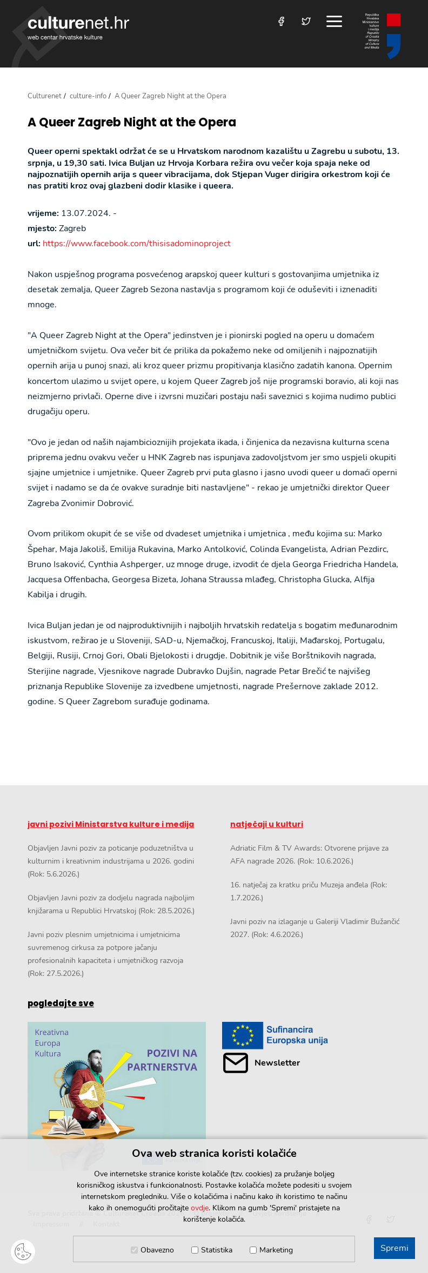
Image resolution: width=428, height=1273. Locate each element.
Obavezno (157, 1250)
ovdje (200, 1208)
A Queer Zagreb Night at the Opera (132, 123)
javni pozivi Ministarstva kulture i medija (111, 824)
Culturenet (45, 96)
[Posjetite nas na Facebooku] (281, 21)
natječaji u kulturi (266, 824)
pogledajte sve (61, 1003)
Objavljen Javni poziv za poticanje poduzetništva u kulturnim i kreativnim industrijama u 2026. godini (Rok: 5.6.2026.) (111, 861)
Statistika (216, 1250)
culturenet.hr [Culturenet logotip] (78, 28)
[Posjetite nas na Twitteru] (306, 21)
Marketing (276, 1250)
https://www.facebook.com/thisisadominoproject (137, 244)
